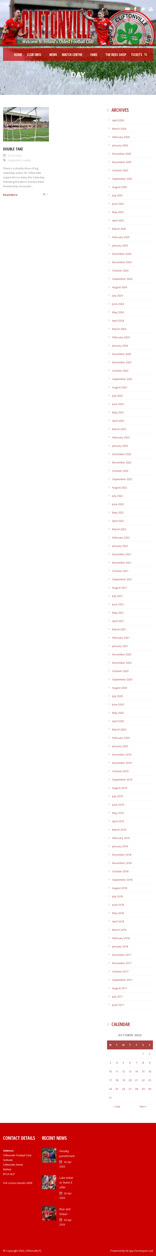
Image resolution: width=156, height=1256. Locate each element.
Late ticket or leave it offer (66, 1182)
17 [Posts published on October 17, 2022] (110, 1080)
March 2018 (119, 930)
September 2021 (122, 579)
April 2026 (118, 120)
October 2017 (120, 971)
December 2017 (121, 955)
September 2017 (122, 980)
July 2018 (117, 896)
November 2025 (121, 162)
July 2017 (117, 996)
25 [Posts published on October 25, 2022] (116, 1089)
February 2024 (121, 337)
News (53, 54)
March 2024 (119, 329)
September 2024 (122, 279)
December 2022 (121, 454)
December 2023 (121, 354)
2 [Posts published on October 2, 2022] (149, 1054)
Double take (13, 149)
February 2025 (121, 237)
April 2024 (118, 320)
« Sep (116, 1106)
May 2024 (118, 312)
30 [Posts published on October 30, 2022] (149, 1089)
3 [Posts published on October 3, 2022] (110, 1062)
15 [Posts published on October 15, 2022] (143, 1071)
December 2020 (121, 654)
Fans (93, 54)
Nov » (143, 1106)
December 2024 (121, 254)
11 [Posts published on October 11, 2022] (116, 1071)
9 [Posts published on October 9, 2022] (149, 1062)
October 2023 (120, 370)
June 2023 (118, 404)
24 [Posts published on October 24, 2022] (110, 1089)
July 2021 (117, 596)
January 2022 (120, 546)
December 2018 (121, 854)
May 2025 (118, 212)
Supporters (15, 160)
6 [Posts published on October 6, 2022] (130, 1062)
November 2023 (121, 362)
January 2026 (120, 145)
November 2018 (121, 863)
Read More (10, 195)
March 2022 (119, 529)
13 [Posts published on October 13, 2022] (130, 1071)
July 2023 (117, 395)
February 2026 (121, 137)
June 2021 (118, 604)
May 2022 (118, 512)
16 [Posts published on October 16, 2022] (149, 1071)
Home (18, 54)
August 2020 (119, 688)
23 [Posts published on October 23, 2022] (149, 1080)
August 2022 (119, 487)
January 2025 (120, 245)
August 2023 (119, 387)
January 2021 (120, 646)
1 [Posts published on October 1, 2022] (143, 1054)
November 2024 (121, 262)
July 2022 (117, 496)
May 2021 (118, 612)
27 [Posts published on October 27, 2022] (130, 1089)
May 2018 (118, 913)
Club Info (34, 54)
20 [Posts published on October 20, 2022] (130, 1080)
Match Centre (72, 54)
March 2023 (119, 429)
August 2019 (119, 788)
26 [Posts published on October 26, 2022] (123, 1089)
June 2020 (118, 704)
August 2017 (119, 988)
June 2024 (118, 304)
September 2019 (122, 779)
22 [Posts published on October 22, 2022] (143, 1080)
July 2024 (117, 295)
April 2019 (118, 821)
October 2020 (120, 671)
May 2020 (118, 713)
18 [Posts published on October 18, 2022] (116, 1080)
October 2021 (120, 571)
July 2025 (117, 195)
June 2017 (118, 1005)
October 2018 (120, 871)
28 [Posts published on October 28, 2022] (136, 1089)
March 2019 (119, 829)
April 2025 (118, 220)
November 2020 (121, 663)
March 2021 (119, 629)
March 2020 (119, 729)
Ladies (27, 160)
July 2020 (117, 696)
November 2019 (121, 763)
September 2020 (122, 679)
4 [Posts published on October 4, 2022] (117, 1062)
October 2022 (120, 471)
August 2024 (119, 287)
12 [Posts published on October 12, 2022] (123, 1071)
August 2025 (119, 187)
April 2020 (118, 721)
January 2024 (120, 345)
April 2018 (118, 921)
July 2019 (117, 796)
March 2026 (119, 128)
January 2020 (120, 746)
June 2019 (118, 804)
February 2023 (121, 437)
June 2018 (118, 905)
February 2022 (121, 537)
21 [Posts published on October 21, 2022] (136, 1080)
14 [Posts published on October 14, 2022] (136, 1071)
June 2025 (118, 204)
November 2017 (121, 963)
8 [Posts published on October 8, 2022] (143, 1062)
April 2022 (118, 521)
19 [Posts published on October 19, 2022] (123, 1080)
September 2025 (122, 179)
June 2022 (118, 504)
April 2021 (118, 621)
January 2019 (120, 846)
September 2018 (122, 879)
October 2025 (120, 170)
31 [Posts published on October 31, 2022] (110, 1097)
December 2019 (121, 754)
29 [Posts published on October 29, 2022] (143, 1089)
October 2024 (120, 270)
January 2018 (120, 946)
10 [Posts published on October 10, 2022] (110, 1071)
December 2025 (121, 153)
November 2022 (121, 462)
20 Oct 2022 (15, 155)
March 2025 (119, 229)
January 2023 (120, 446)
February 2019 (121, 838)
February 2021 (121, 637)
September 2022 (122, 479)
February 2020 (121, 738)
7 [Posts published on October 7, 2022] (136, 1062)
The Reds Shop (115, 54)
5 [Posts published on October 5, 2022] (123, 1062)
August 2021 (119, 587)
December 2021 (121, 554)
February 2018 (121, 938)
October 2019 (120, 771)
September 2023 (122, 379)
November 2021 (121, 562)
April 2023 (118, 421)
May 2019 (118, 813)
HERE (29, 1183)
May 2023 (118, 412)
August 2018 (119, 888)
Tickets (136, 54)
